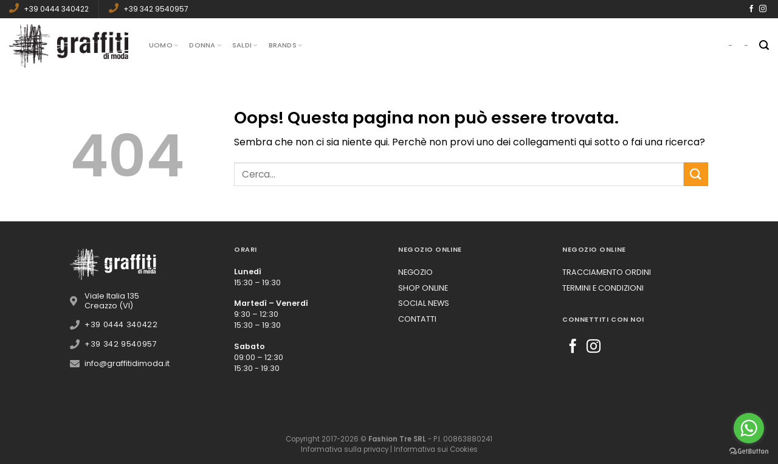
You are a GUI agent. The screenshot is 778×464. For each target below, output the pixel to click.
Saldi (245, 45)
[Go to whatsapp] (749, 428)
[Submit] (696, 174)
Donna (205, 45)
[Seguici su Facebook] (751, 9)
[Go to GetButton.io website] (748, 451)
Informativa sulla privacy (344, 449)
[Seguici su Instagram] (762, 9)
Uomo (163, 45)
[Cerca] (764, 45)
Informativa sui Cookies (436, 449)
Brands (286, 45)
